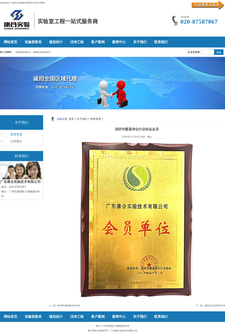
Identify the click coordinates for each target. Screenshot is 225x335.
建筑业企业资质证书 (215, 305)
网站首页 (10, 42)
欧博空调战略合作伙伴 (69, 305)
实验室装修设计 (23, 52)
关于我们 (140, 42)
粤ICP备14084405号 (98, 330)
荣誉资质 (16, 134)
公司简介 (16, 141)
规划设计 (56, 42)
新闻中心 (119, 42)
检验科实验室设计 (42, 52)
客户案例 (98, 42)
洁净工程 (77, 42)
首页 (71, 118)
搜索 (218, 52)
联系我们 (161, 42)
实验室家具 (33, 42)
